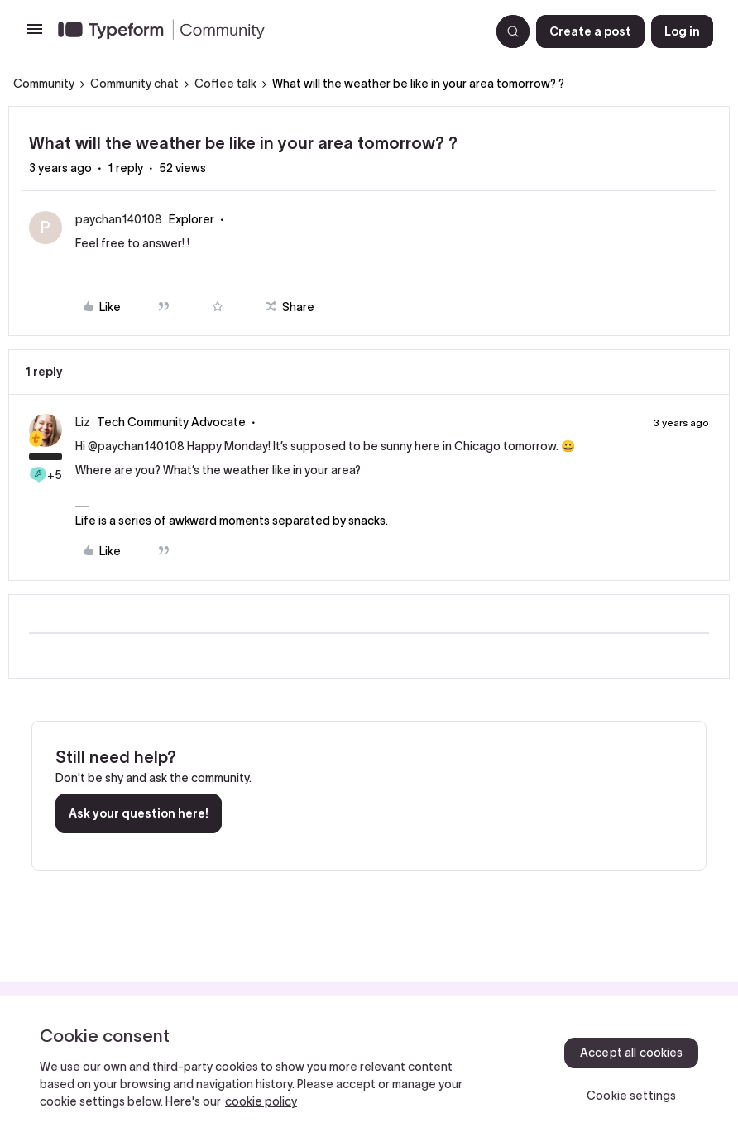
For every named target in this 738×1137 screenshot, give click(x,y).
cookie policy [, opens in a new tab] (261, 1101)
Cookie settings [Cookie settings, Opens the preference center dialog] (631, 1095)
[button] (35, 34)
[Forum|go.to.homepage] (267, 31)
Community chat (134, 83)
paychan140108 (118, 219)
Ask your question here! (138, 813)
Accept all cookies (631, 1052)
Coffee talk (225, 83)
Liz (82, 422)
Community (43, 83)
